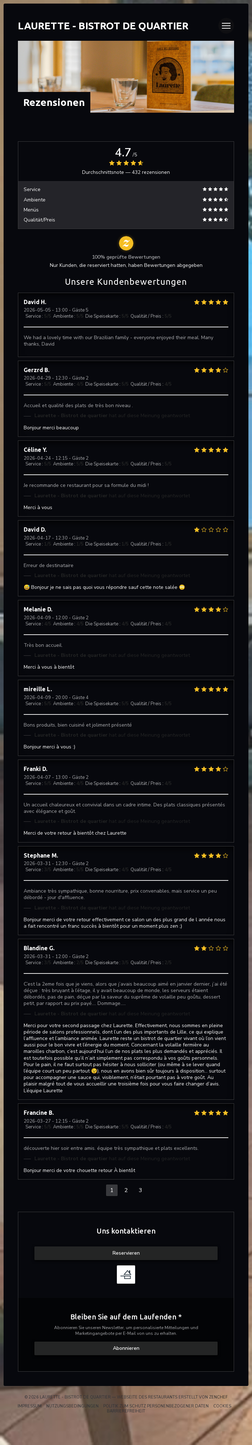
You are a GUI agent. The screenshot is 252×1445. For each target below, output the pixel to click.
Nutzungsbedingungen (72, 1406)
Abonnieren (126, 1348)
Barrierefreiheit (126, 1411)
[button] (226, 26)
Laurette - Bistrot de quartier (103, 25)
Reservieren (126, 1253)
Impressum (30, 1406)
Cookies (222, 1406)
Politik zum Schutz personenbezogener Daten (156, 1406)
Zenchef (218, 1397)
